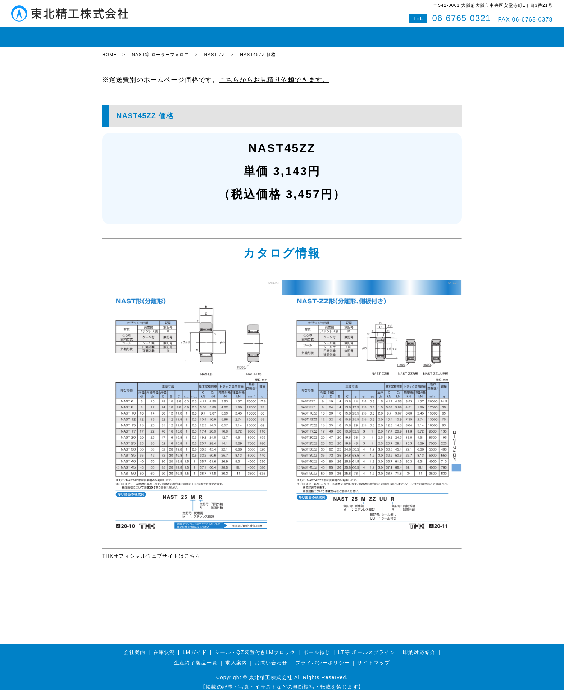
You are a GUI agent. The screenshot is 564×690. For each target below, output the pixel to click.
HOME (115, 34)
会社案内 (344, 34)
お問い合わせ (381, 34)
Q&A (414, 34)
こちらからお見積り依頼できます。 (274, 73)
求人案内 (236, 656)
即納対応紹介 (307, 34)
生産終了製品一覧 (196, 656)
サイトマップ (373, 656)
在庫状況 (144, 34)
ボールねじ (213, 34)
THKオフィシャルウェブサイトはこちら (151, 549)
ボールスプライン (259, 34)
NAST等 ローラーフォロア (160, 48)
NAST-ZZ (214, 48)
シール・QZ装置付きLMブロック (255, 646)
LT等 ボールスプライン (366, 646)
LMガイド (177, 34)
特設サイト (443, 34)
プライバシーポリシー (322, 656)
